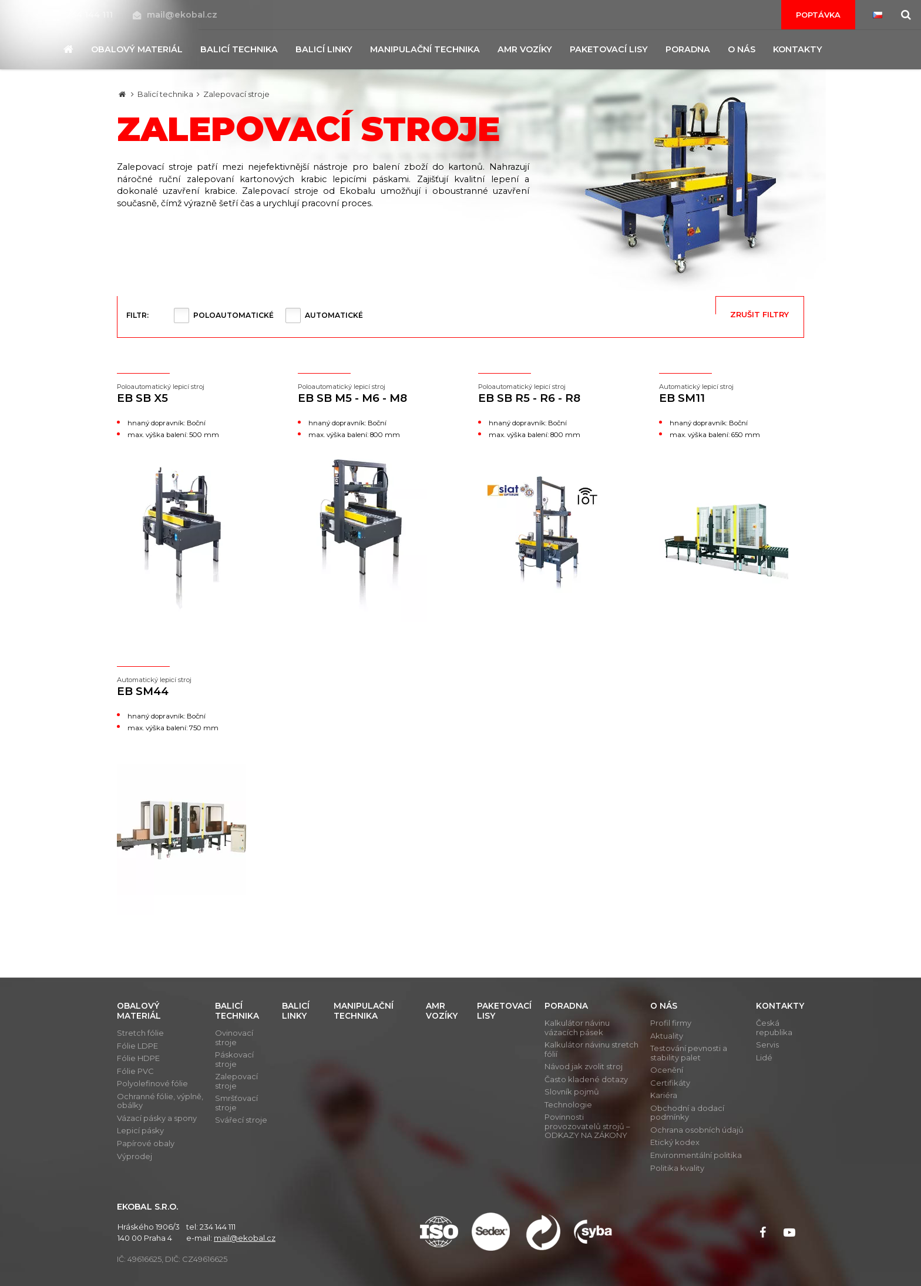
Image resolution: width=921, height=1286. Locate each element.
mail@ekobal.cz (175, 14)
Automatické (334, 315)
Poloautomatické (233, 315)
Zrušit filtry (759, 314)
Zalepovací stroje (236, 94)
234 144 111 (84, 14)
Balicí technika (165, 94)
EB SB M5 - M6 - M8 (370, 393)
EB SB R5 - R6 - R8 (551, 393)
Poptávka (818, 14)
